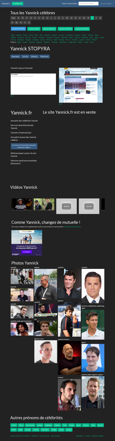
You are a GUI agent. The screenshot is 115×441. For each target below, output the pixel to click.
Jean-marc (45, 430)
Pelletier (74, 40)
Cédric (14, 425)
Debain (13, 37)
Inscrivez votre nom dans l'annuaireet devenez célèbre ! (24, 146)
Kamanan (35, 40)
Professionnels (44, 436)
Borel (31, 35)
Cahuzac (47, 35)
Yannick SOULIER (49, 29)
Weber (80, 42)
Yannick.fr (6, 3)
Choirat (54, 35)
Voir (12, 96)
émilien (39, 425)
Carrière (25, 56)
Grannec (56, 37)
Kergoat (28, 40)
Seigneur (39, 42)
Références (44, 56)
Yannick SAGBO (34, 29)
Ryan (78, 425)
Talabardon (63, 42)
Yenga (86, 42)
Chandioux (69, 35)
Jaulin (101, 37)
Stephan (31, 42)
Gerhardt (64, 37)
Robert (95, 40)
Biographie (15, 56)
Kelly (20, 430)
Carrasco (61, 35)
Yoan (64, 425)
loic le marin (30, 425)
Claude (68, 430)
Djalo (96, 35)
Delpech (77, 35)
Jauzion (13, 40)
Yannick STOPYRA (18, 29)
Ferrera (28, 37)
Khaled (100, 425)
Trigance (46, 42)
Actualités (26, 436)
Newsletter (80, 436)
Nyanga (61, 40)
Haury (71, 37)
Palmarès (34, 56)
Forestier (42, 37)
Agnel (12, 35)
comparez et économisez (72, 227)
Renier (88, 40)
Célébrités (17, 4)
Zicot (91, 42)
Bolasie (19, 35)
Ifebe (91, 37)
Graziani (49, 37)
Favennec (20, 37)
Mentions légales (98, 436)
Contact (88, 436)
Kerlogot (20, 40)
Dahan (84, 35)
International (55, 436)
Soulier (25, 42)
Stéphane (48, 425)
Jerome (27, 430)
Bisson (25, 35)
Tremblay (54, 42)
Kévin (21, 425)
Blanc (36, 35)
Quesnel (81, 40)
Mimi (93, 425)
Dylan (61, 430)
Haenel (77, 37)
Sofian (71, 425)
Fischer (34, 37)
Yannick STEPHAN (65, 29)
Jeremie (35, 430)
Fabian (54, 430)
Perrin (68, 40)
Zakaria (57, 425)
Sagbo (19, 42)
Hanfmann (84, 37)
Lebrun (43, 40)
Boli (41, 35)
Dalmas (90, 35)
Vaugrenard (72, 42)
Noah (55, 40)
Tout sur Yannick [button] (105, 4)
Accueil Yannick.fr (16, 436)
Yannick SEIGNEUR (82, 29)
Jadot (96, 37)
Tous (13, 18)
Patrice (85, 425)
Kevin (14, 430)
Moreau (49, 40)
